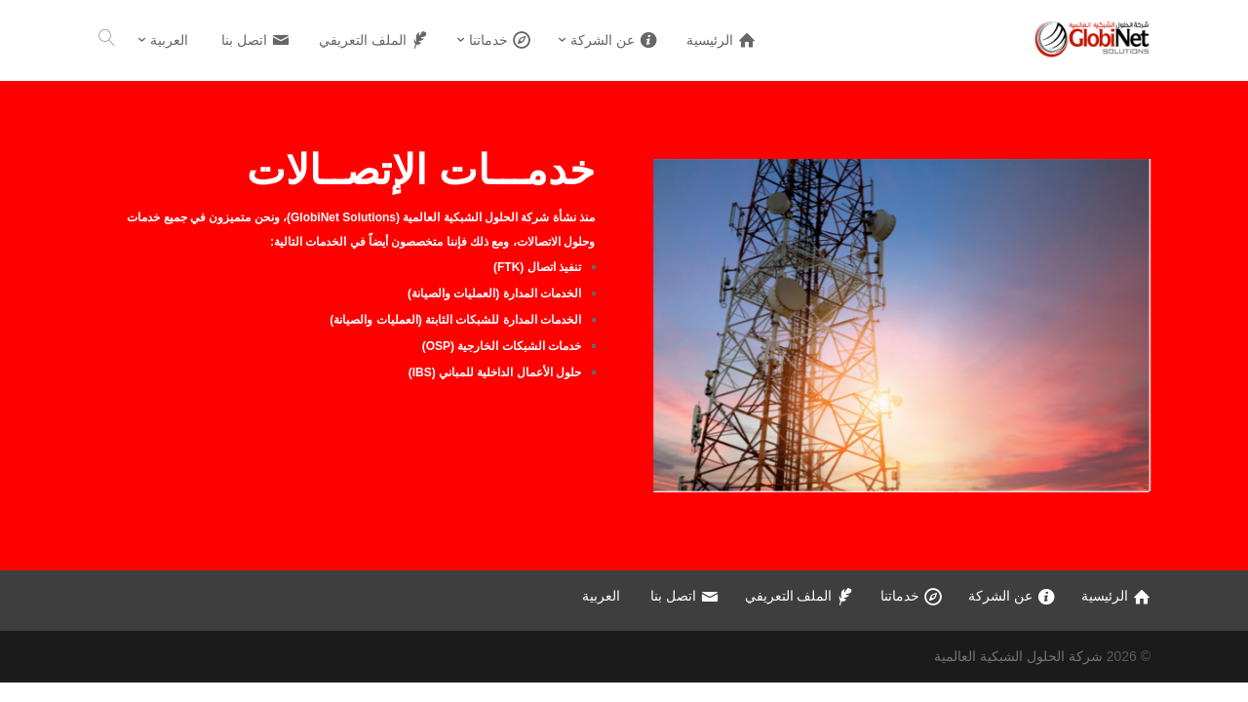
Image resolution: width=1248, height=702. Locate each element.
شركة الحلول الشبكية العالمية (1018, 656)
